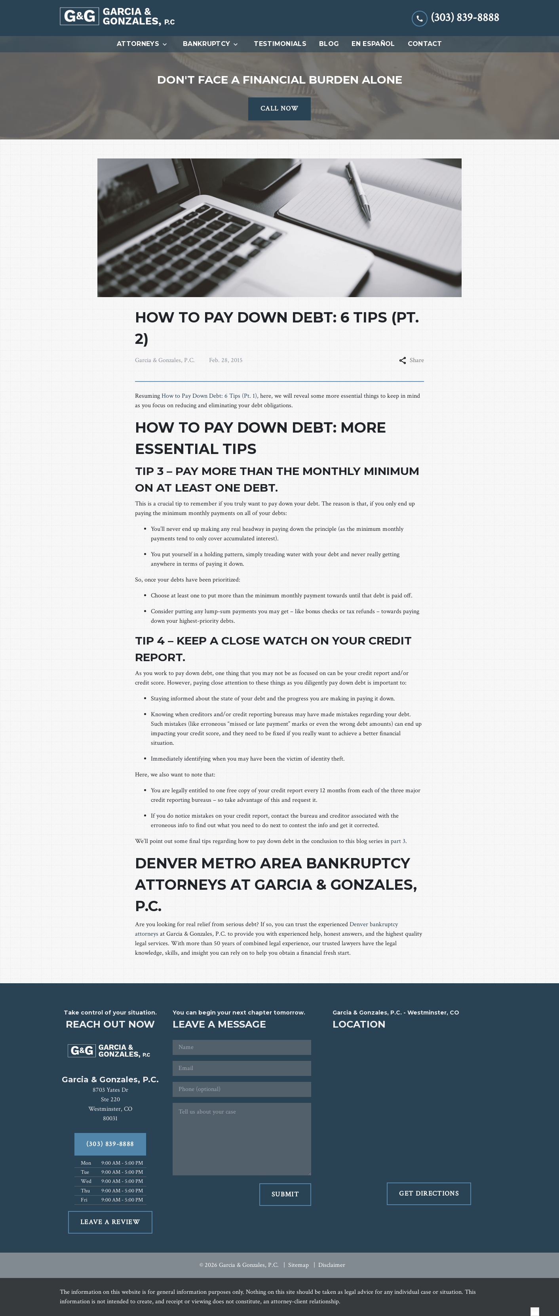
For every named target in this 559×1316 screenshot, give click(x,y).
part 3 (398, 841)
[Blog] (329, 44)
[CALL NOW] (279, 108)
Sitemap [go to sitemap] (298, 1265)
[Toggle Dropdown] (167, 44)
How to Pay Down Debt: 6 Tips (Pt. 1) (209, 396)
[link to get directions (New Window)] (110, 1104)
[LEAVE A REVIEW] (110, 1222)
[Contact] (425, 44)
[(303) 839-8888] (110, 1144)
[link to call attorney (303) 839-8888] (455, 18)
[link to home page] (119, 18)
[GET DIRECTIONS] (429, 1193)
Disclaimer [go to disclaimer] (331, 1265)
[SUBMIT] (285, 1194)
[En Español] (373, 44)
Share (411, 360)
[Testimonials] (280, 44)
